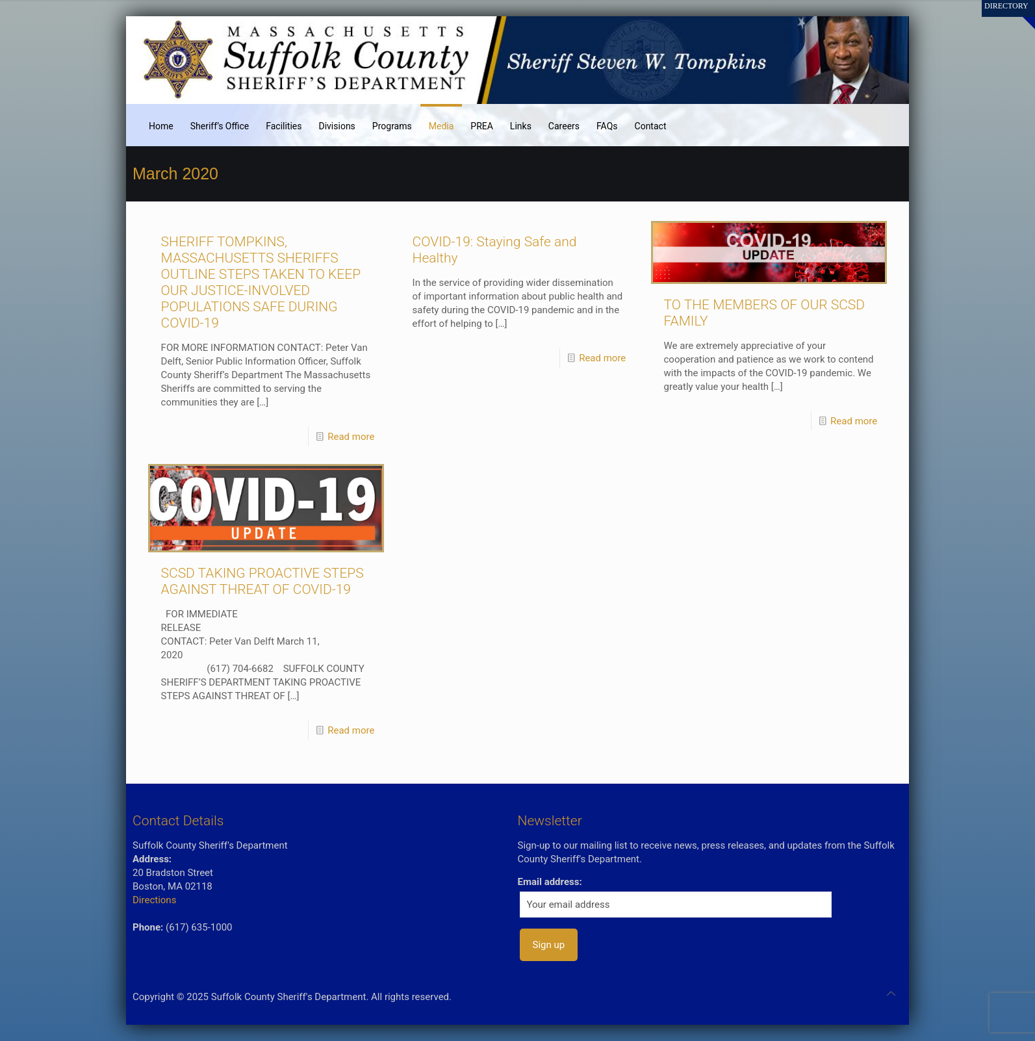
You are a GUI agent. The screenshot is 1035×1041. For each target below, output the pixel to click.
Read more (350, 437)
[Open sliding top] (1020, 14)
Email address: (550, 882)
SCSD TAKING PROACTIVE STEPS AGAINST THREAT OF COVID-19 (262, 581)
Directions (154, 900)
